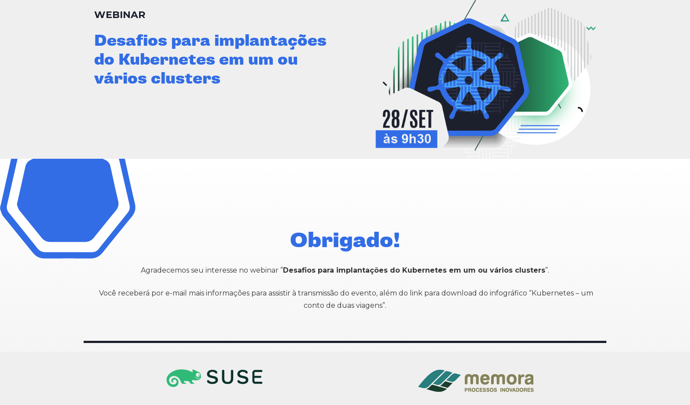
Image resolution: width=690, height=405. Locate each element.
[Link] (214, 378)
